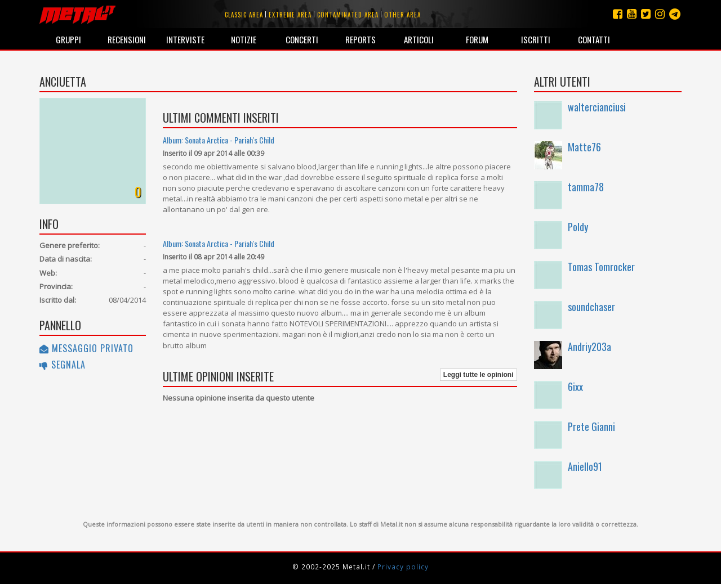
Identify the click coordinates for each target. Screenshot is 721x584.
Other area (402, 14)
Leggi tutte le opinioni (478, 375)
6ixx (575, 386)
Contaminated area (348, 14)
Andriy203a (589, 346)
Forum (477, 39)
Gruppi (68, 39)
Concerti (302, 39)
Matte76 (584, 147)
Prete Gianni (591, 426)
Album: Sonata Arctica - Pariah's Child (218, 140)
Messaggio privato (86, 348)
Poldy (578, 226)
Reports (360, 39)
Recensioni (127, 39)
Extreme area (290, 14)
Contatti (594, 39)
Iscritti (535, 39)
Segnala (62, 364)
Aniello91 (585, 466)
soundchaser (591, 306)
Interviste (185, 39)
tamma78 (586, 186)
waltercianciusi (597, 107)
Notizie (243, 39)
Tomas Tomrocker (601, 266)
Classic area (244, 14)
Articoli (419, 39)
